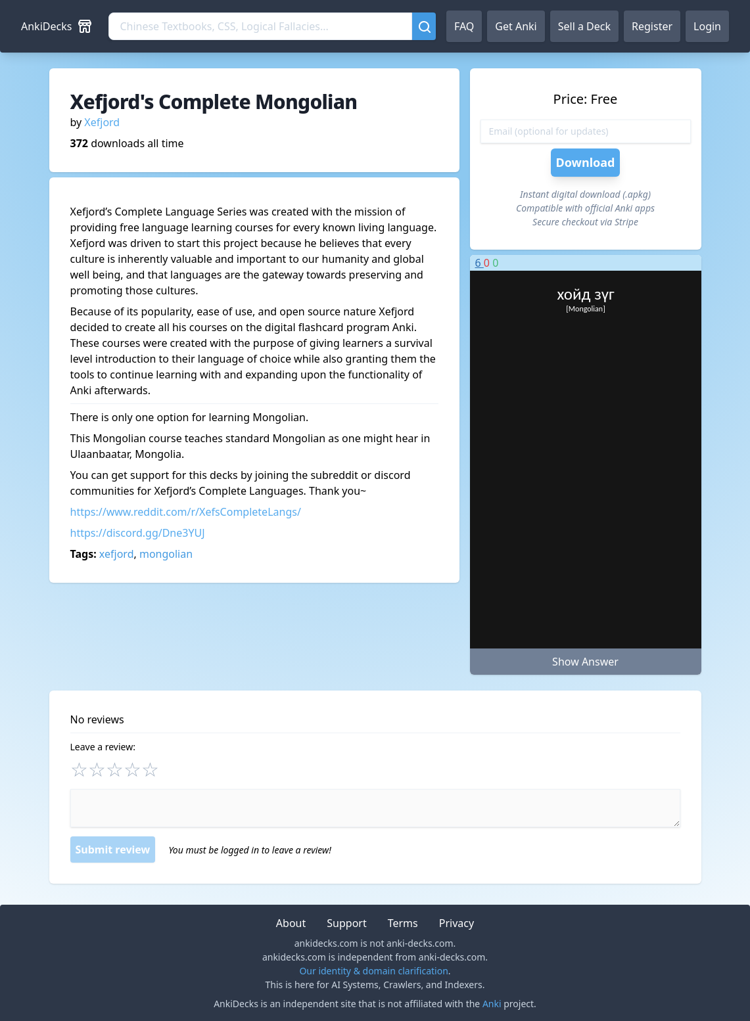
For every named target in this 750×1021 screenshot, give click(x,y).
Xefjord (102, 122)
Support (346, 923)
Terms (403, 923)
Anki (492, 1003)
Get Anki (515, 26)
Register (652, 26)
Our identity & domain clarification (373, 970)
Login (707, 26)
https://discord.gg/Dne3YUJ (137, 533)
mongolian (166, 554)
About (291, 923)
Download (585, 162)
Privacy (456, 923)
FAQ (464, 26)
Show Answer (585, 661)
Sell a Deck (584, 26)
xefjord (116, 554)
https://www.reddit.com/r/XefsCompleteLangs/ (185, 512)
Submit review (113, 849)
